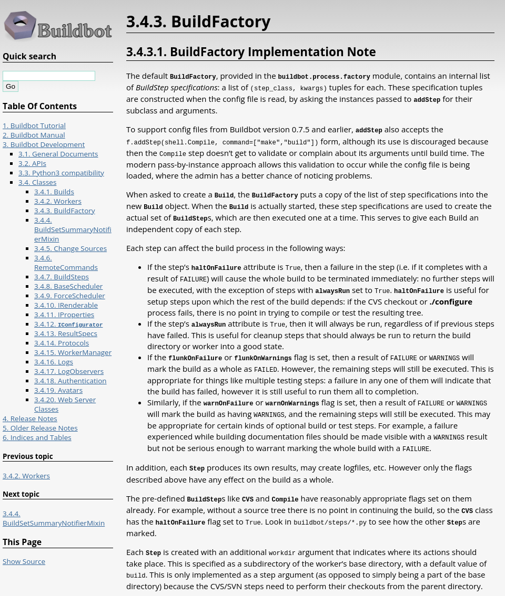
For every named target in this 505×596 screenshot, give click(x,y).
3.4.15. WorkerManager (73, 352)
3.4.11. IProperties (64, 314)
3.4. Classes (37, 182)
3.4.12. (68, 324)
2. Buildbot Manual (34, 135)
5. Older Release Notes (40, 428)
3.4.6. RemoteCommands (66, 262)
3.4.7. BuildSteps (61, 276)
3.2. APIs (32, 163)
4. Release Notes (30, 418)
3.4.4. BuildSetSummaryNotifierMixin (73, 229)
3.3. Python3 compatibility (61, 172)
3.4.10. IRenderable (66, 305)
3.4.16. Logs (53, 362)
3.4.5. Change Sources (70, 248)
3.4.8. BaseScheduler (68, 286)
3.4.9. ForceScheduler (69, 295)
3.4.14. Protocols (61, 343)
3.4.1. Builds (54, 191)
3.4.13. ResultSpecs (65, 333)
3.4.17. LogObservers (69, 371)
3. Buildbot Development (44, 144)
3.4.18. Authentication (70, 380)
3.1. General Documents (58, 154)
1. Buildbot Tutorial (34, 125)
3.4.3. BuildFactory (64, 210)
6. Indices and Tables (37, 437)
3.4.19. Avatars (58, 390)
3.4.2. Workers (58, 201)
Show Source (24, 561)
